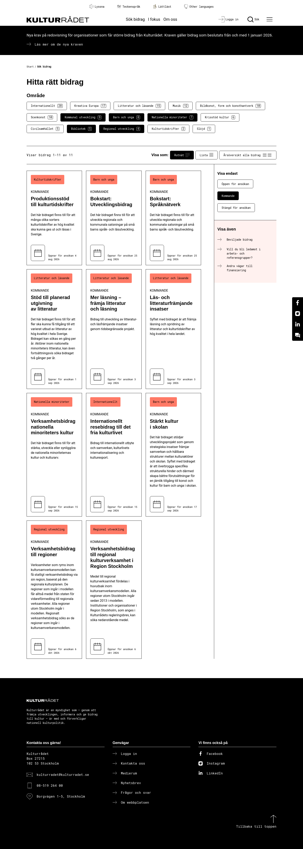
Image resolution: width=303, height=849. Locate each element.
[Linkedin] (297, 324)
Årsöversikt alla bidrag (247, 155)
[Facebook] (297, 302)
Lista (206, 155)
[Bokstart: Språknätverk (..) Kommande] (173, 218)
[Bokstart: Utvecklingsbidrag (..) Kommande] (113, 218)
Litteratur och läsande (139, 106)
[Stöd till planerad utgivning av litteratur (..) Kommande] (54, 329)
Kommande (228, 196)
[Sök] (253, 19)
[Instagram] (297, 313)
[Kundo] (297, 335)
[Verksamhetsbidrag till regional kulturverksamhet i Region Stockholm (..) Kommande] (113, 590)
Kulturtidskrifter (168, 129)
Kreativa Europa (90, 106)
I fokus (154, 19)
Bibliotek (81, 129)
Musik (180, 106)
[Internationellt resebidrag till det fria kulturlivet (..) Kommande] (113, 454)
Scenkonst (42, 117)
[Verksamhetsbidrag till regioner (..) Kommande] (54, 590)
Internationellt (47, 106)
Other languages (199, 6)
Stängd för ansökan (236, 208)
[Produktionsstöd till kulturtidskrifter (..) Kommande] (54, 218)
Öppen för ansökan (235, 184)
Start (30, 66)
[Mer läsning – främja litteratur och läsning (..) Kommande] (113, 329)
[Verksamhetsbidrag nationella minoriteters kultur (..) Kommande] (54, 454)
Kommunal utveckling (83, 117)
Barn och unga (126, 117)
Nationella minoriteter (172, 117)
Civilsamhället (45, 129)
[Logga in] (228, 19)
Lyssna (96, 6)
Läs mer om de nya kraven (59, 44)
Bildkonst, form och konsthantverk (230, 106)
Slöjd (204, 129)
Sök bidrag (135, 19)
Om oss (170, 19)
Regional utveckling (121, 129)
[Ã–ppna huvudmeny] (270, 19)
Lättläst (162, 6)
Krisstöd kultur (220, 117)
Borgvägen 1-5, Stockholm (61, 796)
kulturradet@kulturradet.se (63, 774)
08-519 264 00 (50, 785)
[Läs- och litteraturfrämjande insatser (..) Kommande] (173, 329)
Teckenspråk (128, 6)
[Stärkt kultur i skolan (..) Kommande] (173, 454)
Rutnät (182, 155)
